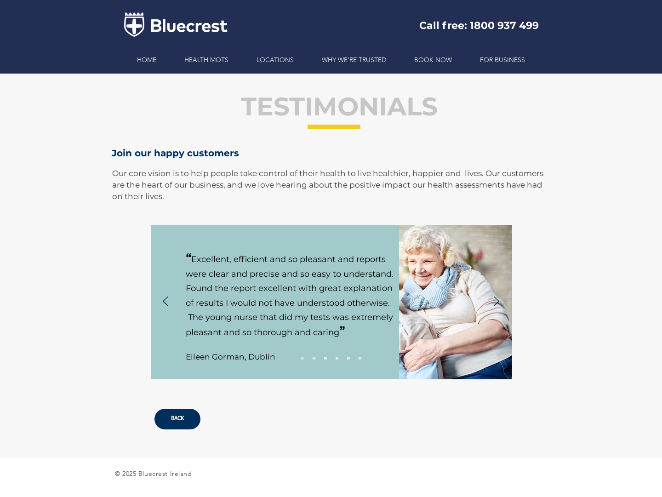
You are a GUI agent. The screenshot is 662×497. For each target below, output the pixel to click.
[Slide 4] (337, 358)
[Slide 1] (302, 358)
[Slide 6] (360, 358)
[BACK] (177, 419)
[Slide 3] (325, 358)
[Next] (496, 302)
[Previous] (165, 302)
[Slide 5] (348, 358)
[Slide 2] (314, 358)
